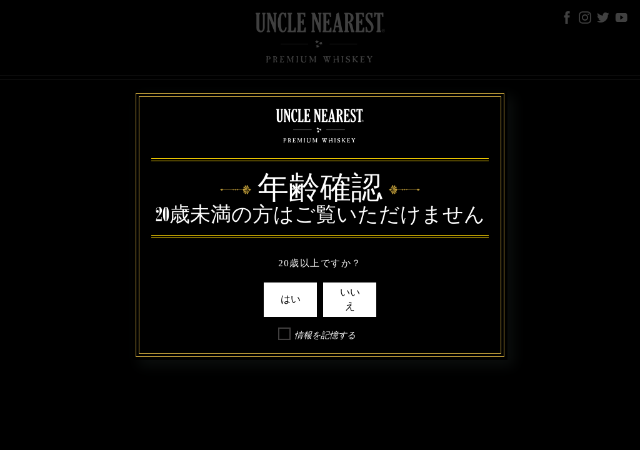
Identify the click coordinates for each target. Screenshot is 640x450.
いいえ (350, 299)
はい (291, 299)
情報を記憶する (325, 335)
